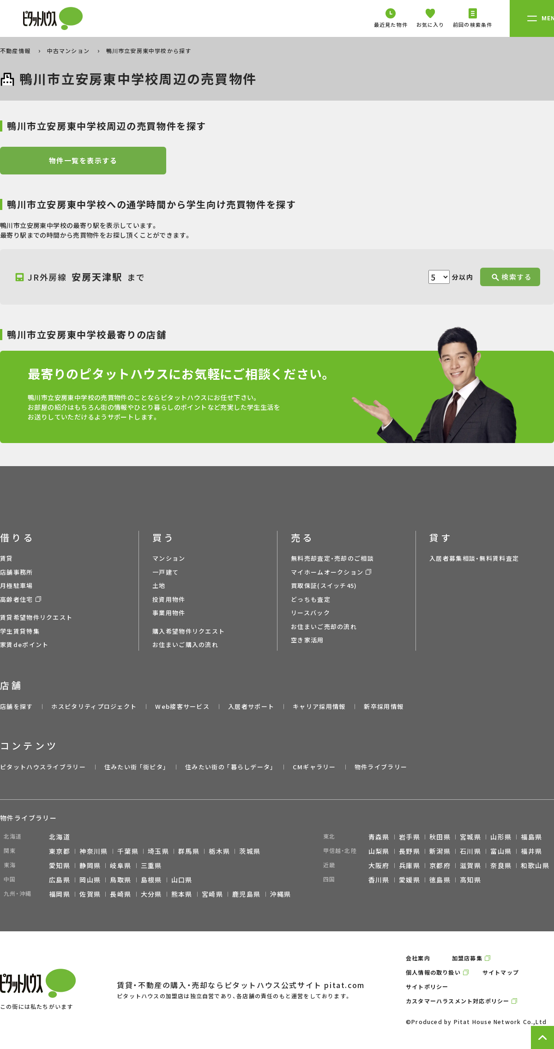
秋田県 (440, 836)
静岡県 (90, 865)
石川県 (470, 851)
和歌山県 (535, 865)
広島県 (59, 879)
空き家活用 (307, 639)
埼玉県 (158, 851)
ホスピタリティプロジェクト (94, 706)
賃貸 (6, 558)
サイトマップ (500, 972)
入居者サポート (251, 706)
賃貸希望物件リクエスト (36, 617)
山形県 (501, 836)
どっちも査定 (311, 599)
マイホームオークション (327, 572)
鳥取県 (120, 879)
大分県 (151, 894)
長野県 (409, 851)
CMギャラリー (314, 766)
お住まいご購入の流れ (185, 644)
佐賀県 (90, 894)
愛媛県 (409, 879)
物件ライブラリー (381, 766)
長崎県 (120, 894)
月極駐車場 (16, 585)
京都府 (440, 865)
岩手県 (409, 836)
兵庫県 (409, 865)
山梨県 (379, 851)
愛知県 (59, 865)
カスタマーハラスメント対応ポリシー (457, 1001)
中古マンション (69, 50)
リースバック (310, 612)
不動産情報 (16, 50)
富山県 (501, 851)
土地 (159, 585)
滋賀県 (470, 865)
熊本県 (182, 894)
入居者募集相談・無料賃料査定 (474, 558)
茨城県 (249, 851)
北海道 (59, 836)
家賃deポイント (24, 644)
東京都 (59, 851)
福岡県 (59, 894)
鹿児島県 (246, 894)
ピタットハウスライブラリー (43, 766)
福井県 (531, 851)
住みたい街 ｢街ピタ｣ (135, 766)
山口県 (182, 879)
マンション (169, 558)
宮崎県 (212, 894)
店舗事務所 (16, 572)
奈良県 (501, 865)
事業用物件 (169, 612)
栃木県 (219, 851)
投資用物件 (169, 599)
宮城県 (470, 836)
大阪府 (379, 865)
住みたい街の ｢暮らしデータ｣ (229, 766)
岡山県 (90, 879)
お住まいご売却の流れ (324, 626)
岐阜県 (120, 865)
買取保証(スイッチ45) (324, 585)
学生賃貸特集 (20, 631)
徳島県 (440, 879)
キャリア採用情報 (319, 706)
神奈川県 (93, 851)
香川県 (379, 879)
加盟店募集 (467, 958)
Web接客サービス (182, 706)
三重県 (151, 865)
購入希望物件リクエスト (188, 631)
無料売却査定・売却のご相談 (332, 558)
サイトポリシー (427, 986)
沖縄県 (280, 894)
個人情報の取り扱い (433, 972)
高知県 (470, 879)
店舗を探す (16, 706)
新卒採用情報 (383, 706)
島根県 (151, 879)
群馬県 (188, 851)
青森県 (379, 836)
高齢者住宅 (16, 599)
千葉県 (127, 851)
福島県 (531, 836)
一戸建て (165, 572)
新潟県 (440, 851)
